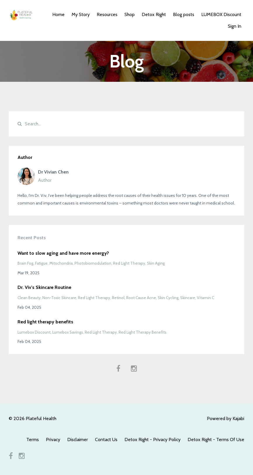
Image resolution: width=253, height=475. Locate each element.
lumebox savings (67, 332)
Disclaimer (77, 439)
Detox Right (154, 14)
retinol (118, 297)
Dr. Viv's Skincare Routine (44, 287)
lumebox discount (34, 332)
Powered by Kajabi (225, 418)
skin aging (156, 263)
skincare (187, 297)
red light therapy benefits (143, 332)
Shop (129, 14)
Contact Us (106, 439)
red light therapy (129, 263)
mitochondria (61, 263)
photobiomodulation (92, 263)
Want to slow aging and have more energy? (63, 253)
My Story (81, 14)
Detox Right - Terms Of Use (216, 439)
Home (58, 14)
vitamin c (205, 297)
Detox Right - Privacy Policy (152, 439)
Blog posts (183, 14)
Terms (32, 439)
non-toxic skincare (59, 297)
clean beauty (29, 297)
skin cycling (168, 297)
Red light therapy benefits (45, 322)
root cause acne (141, 297)
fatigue (41, 263)
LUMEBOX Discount (221, 14)
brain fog (25, 263)
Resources (107, 14)
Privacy (53, 439)
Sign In (234, 26)
